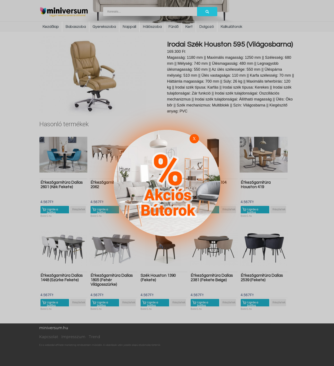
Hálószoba (152, 27)
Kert (189, 27)
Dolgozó (206, 27)
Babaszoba (75, 27)
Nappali (129, 27)
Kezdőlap (50, 27)
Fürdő (173, 27)
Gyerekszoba (104, 27)
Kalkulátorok (231, 27)
